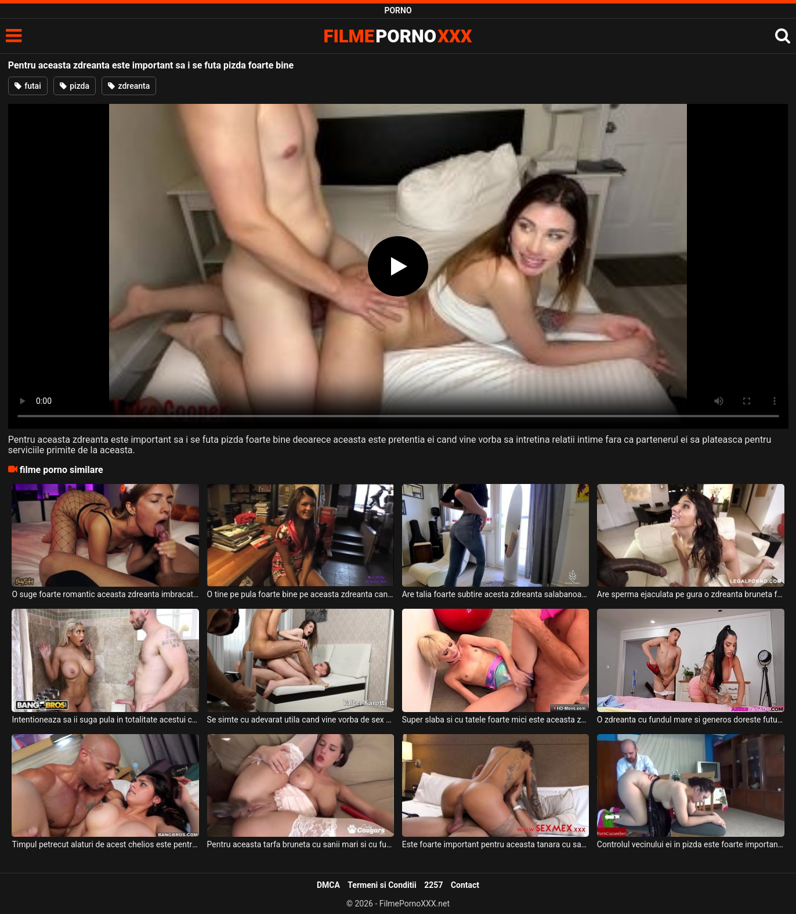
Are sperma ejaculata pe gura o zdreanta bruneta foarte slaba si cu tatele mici (690, 594)
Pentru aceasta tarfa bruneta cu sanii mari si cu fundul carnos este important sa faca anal (301, 844)
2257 (433, 885)
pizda (74, 86)
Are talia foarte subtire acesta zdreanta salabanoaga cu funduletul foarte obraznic (495, 594)
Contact (465, 885)
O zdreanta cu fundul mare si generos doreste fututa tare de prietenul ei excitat (690, 719)
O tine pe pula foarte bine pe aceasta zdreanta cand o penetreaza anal (301, 594)
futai (28, 86)
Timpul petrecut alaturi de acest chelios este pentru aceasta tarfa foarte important (105, 844)
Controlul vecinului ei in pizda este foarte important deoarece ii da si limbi (690, 844)
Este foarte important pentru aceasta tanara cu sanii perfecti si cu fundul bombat (495, 844)
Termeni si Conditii (382, 885)
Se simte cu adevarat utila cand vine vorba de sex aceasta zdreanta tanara (301, 719)
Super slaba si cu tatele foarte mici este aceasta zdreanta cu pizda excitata (495, 719)
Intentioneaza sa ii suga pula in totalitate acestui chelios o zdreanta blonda (105, 719)
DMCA (328, 885)
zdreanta (129, 86)
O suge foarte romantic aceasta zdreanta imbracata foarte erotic (105, 594)
